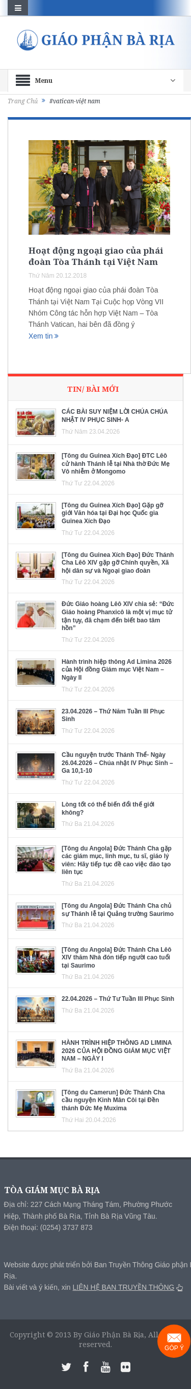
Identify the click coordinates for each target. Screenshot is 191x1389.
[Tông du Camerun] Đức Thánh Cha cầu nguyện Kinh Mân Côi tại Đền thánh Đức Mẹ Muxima (113, 1100)
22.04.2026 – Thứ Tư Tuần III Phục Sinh (118, 998)
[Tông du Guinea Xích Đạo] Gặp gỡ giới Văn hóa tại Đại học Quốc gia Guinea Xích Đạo (112, 513)
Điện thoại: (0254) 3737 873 (48, 1227)
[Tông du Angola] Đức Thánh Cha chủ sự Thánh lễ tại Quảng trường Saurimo (118, 909)
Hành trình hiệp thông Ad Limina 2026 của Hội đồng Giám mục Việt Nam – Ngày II (117, 669)
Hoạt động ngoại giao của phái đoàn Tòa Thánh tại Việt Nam (96, 255)
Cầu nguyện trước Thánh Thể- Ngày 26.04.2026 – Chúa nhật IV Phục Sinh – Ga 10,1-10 (117, 762)
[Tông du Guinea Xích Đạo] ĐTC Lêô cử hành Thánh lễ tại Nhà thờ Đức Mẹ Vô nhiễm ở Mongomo (116, 463)
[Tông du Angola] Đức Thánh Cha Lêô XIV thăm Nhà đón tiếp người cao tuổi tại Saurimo (117, 957)
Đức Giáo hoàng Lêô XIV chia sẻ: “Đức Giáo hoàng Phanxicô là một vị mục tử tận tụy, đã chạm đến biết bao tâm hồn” (118, 616)
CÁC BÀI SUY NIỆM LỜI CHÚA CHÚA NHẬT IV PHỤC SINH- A (115, 415)
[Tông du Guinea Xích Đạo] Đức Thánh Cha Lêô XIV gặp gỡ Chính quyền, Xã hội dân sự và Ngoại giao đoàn (118, 562)
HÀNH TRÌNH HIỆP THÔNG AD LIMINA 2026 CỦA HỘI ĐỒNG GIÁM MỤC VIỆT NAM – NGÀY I (117, 1050)
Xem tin (44, 336)
